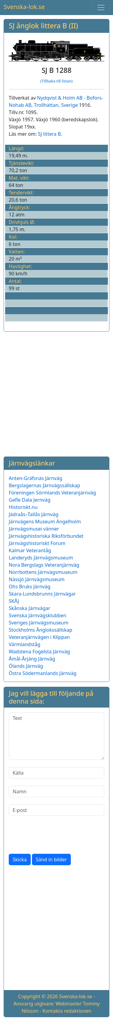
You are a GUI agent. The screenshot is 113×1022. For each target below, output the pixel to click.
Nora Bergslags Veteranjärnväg (44, 565)
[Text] (56, 736)
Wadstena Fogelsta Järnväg (39, 651)
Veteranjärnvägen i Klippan (39, 637)
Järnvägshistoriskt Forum (37, 543)
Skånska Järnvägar (29, 608)
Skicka (20, 859)
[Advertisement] (56, 392)
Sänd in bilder (51, 859)
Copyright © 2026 (38, 996)
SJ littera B (49, 134)
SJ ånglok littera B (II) (43, 25)
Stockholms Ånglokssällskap (40, 630)
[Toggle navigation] (101, 8)
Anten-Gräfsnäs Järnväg (35, 478)
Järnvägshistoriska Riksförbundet (46, 536)
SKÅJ (14, 601)
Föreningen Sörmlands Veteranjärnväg (52, 492)
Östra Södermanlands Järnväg (43, 673)
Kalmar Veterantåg (30, 550)
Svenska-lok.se (24, 7)
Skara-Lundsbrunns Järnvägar (42, 593)
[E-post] (56, 810)
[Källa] (56, 773)
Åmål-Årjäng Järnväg (32, 658)
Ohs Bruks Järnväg (29, 586)
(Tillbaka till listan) (56, 81)
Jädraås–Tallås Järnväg (33, 514)
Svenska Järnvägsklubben (37, 615)
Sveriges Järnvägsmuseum (38, 622)
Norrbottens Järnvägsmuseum (43, 572)
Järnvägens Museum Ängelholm (45, 521)
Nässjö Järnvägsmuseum (36, 579)
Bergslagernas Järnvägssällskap (44, 485)
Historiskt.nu (23, 507)
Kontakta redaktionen (67, 1011)
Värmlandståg (24, 644)
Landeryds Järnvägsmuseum (41, 557)
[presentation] (54, 835)
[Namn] (56, 791)
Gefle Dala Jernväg (29, 500)
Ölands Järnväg (26, 666)
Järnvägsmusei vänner (34, 528)
